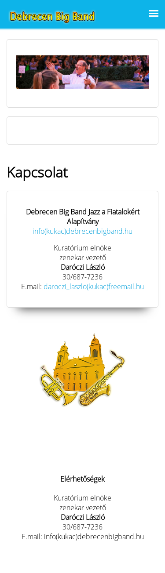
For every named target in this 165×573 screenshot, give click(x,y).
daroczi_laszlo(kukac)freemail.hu (94, 286)
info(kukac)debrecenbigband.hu (82, 231)
